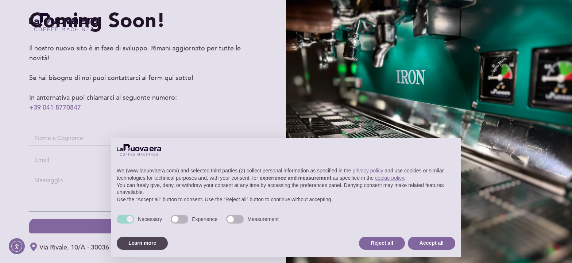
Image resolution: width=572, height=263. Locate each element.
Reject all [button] (382, 243)
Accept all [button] (432, 243)
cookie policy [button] (389, 178)
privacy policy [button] (367, 171)
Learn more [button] (142, 243)
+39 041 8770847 (55, 107)
